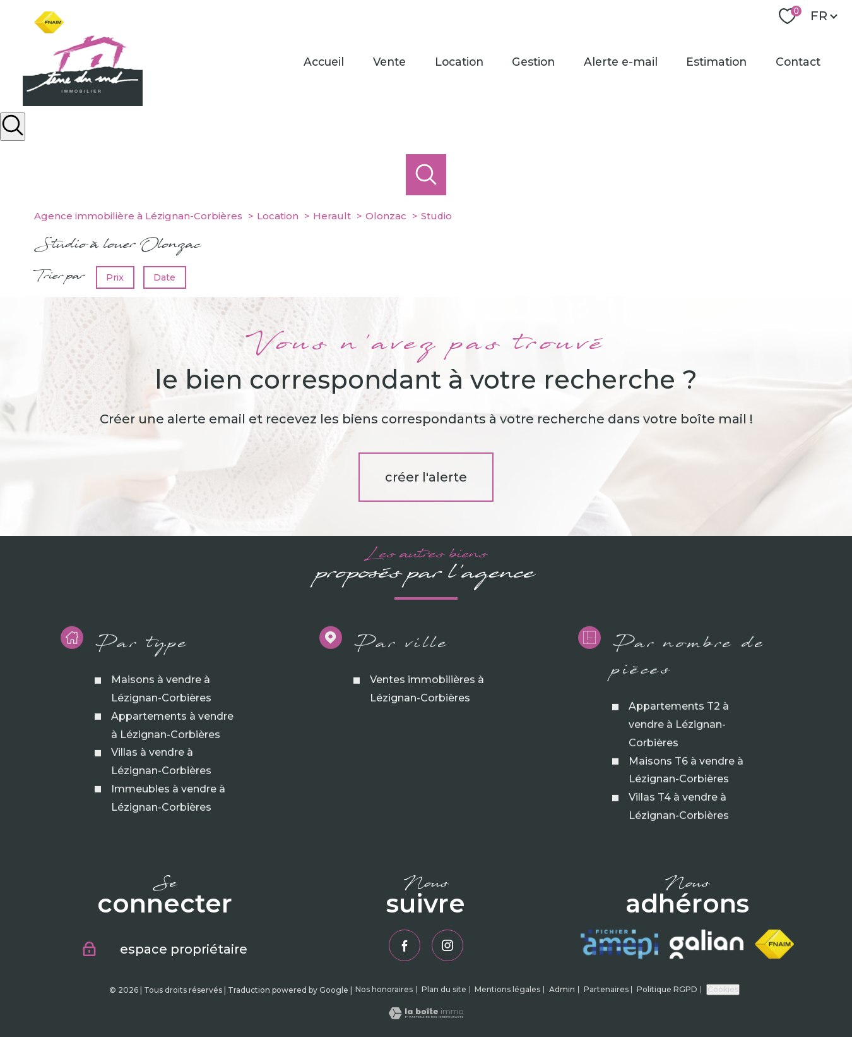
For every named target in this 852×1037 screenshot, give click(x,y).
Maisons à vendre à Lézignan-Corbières (161, 717)
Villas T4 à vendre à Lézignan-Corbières (679, 835)
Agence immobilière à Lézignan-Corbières (138, 216)
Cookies (722, 989)
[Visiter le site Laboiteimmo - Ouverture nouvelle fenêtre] (426, 1015)
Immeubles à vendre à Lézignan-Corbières (168, 826)
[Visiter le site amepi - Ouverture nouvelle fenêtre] (620, 944)
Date (165, 276)
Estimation (717, 61)
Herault (332, 216)
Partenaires (606, 989)
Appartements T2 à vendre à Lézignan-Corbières (679, 753)
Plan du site (444, 989)
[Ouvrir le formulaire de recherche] (12, 126)
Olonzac (385, 216)
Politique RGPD (667, 989)
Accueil (324, 61)
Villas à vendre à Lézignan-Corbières (161, 790)
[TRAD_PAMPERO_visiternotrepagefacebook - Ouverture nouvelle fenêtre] (404, 945)
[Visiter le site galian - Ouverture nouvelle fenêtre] (706, 944)
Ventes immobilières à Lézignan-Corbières (427, 717)
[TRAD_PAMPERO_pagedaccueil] (83, 102)
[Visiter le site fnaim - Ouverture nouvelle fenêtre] (775, 944)
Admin (562, 989)
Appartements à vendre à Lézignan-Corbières (172, 754)
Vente (389, 61)
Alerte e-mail (621, 61)
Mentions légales (507, 989)
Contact (798, 61)
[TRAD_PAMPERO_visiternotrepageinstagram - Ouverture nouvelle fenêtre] (447, 945)
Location (459, 61)
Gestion (533, 61)
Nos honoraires (384, 989)
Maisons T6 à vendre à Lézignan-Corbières (686, 798)
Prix (115, 276)
